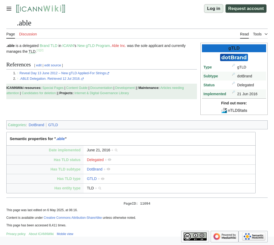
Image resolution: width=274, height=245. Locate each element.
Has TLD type (68, 179)
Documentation (101, 88)
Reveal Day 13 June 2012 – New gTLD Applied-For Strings (62, 73)
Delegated (95, 160)
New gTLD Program (93, 46)
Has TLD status (67, 160)
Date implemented (65, 150)
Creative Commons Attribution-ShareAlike (73, 218)
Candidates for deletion (39, 93)
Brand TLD (48, 46)
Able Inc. (119, 46)
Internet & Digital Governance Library (101, 93)
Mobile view (65, 235)
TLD (32, 51)
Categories (17, 125)
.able (60, 139)
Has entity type (67, 188)
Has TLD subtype (65, 169)
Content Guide (77, 88)
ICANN (68, 46)
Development (125, 88)
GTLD (53, 125)
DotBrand (36, 125)
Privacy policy (16, 235)
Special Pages (53, 88)
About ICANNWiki (41, 235)
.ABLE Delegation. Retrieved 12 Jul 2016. (49, 79)
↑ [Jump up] (17, 73)
